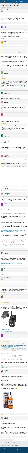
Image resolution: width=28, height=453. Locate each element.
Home (16, 449)
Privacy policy (9, 449)
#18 (26, 421)
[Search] (27, 1)
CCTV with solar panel (5, 329)
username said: (3, 123)
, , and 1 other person (8, 23)
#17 (26, 374)
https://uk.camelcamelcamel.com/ (19, 85)
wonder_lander (4, 7)
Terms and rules (3, 449)
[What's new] (24, 1)
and (6, 292)
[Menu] (1, 1)
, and (9, 68)
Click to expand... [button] (14, 350)
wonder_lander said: (4, 302)
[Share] (25, 14)
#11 (26, 207)
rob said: (2, 284)
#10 (26, 197)
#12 (26, 256)
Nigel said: (3, 78)
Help (13, 449)
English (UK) (5, 448)
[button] (1, 448)
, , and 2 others (9, 414)
